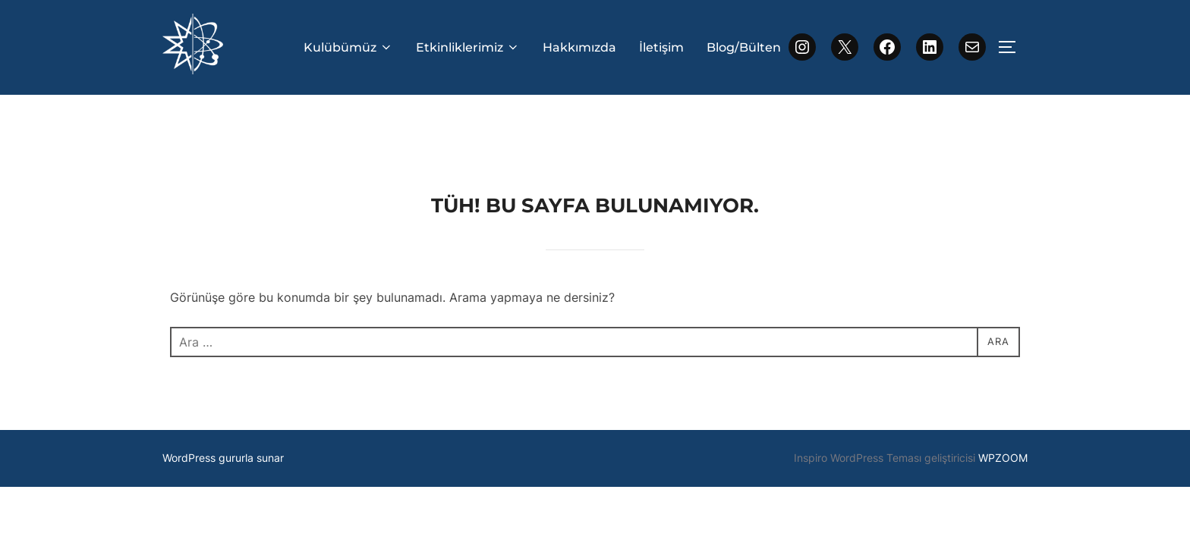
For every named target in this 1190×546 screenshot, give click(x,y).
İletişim (661, 47)
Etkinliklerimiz (468, 47)
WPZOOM (1003, 397)
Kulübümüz (348, 47)
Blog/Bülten (744, 47)
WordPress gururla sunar (223, 397)
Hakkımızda (579, 47)
